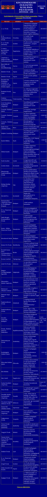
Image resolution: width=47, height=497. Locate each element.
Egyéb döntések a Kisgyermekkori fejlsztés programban (20, 16)
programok (19, 18)
